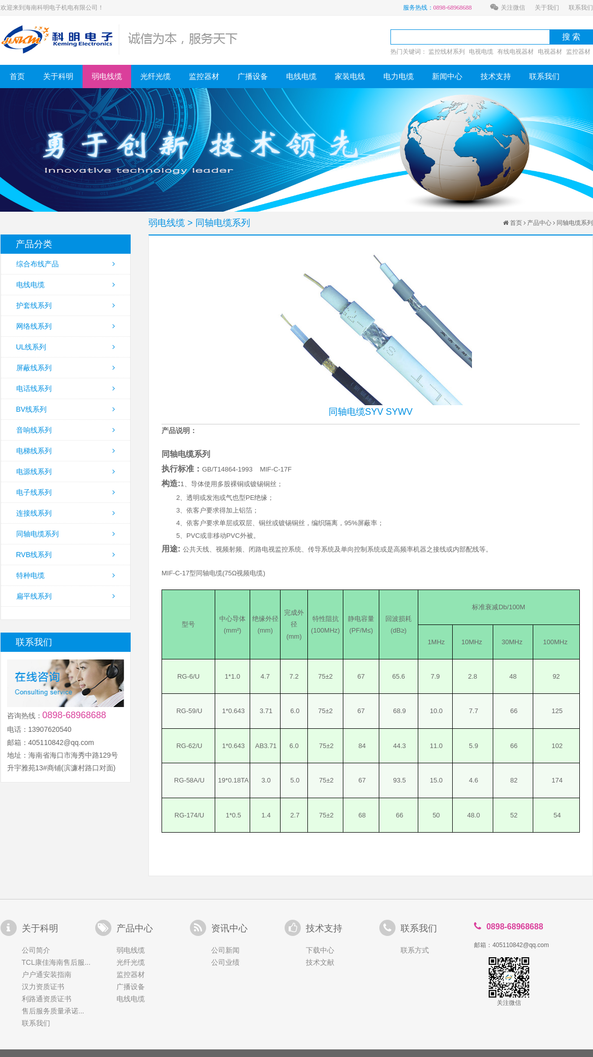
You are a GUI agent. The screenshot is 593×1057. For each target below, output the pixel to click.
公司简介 (36, 950)
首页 (17, 76)
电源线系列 (65, 471)
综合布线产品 (65, 264)
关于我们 (547, 7)
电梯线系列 (65, 451)
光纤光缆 (155, 76)
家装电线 (350, 76)
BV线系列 (65, 409)
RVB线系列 (65, 554)
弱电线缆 (107, 76)
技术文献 (320, 962)
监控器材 (578, 51)
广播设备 (253, 76)
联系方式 (415, 950)
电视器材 (550, 51)
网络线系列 (65, 326)
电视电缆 (481, 51)
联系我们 (581, 7)
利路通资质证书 (46, 999)
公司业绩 (225, 962)
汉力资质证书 (43, 987)
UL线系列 (65, 347)
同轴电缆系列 (65, 534)
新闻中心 (447, 76)
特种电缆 (65, 575)
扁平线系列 (65, 596)
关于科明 (58, 76)
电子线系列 (65, 492)
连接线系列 (65, 513)
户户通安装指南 (46, 974)
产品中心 (539, 222)
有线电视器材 (515, 51)
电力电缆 (398, 76)
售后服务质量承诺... (53, 1011)
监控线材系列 (446, 51)
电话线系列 (65, 388)
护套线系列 (65, 305)
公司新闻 (225, 950)
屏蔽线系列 (65, 368)
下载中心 (320, 950)
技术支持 (496, 76)
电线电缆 (301, 76)
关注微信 (507, 7)
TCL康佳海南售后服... (56, 962)
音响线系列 (65, 430)
